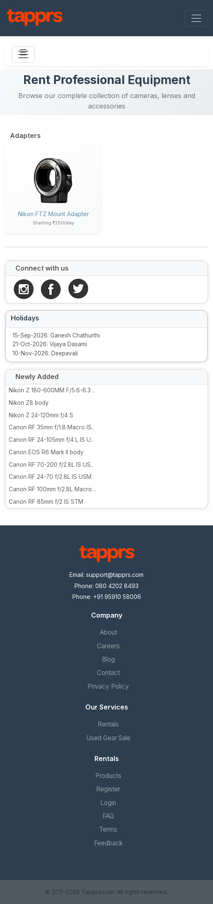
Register (108, 789)
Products (108, 776)
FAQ (108, 816)
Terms (108, 829)
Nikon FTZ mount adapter (53, 213)
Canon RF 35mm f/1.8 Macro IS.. (51, 427)
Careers (108, 646)
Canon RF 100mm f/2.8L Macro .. (52, 489)
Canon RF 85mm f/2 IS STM (46, 501)
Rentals (108, 724)
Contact (108, 673)
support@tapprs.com (115, 574)
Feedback (108, 843)
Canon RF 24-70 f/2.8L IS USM (50, 476)
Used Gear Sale (108, 738)
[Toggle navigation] (196, 18)
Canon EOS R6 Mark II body (46, 452)
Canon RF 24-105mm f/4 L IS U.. (51, 439)
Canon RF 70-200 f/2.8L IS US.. (51, 464)
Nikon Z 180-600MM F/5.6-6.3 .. (52, 390)
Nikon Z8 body (29, 402)
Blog (108, 659)
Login (108, 803)
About (108, 632)
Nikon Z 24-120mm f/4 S (41, 415)
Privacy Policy (108, 686)
